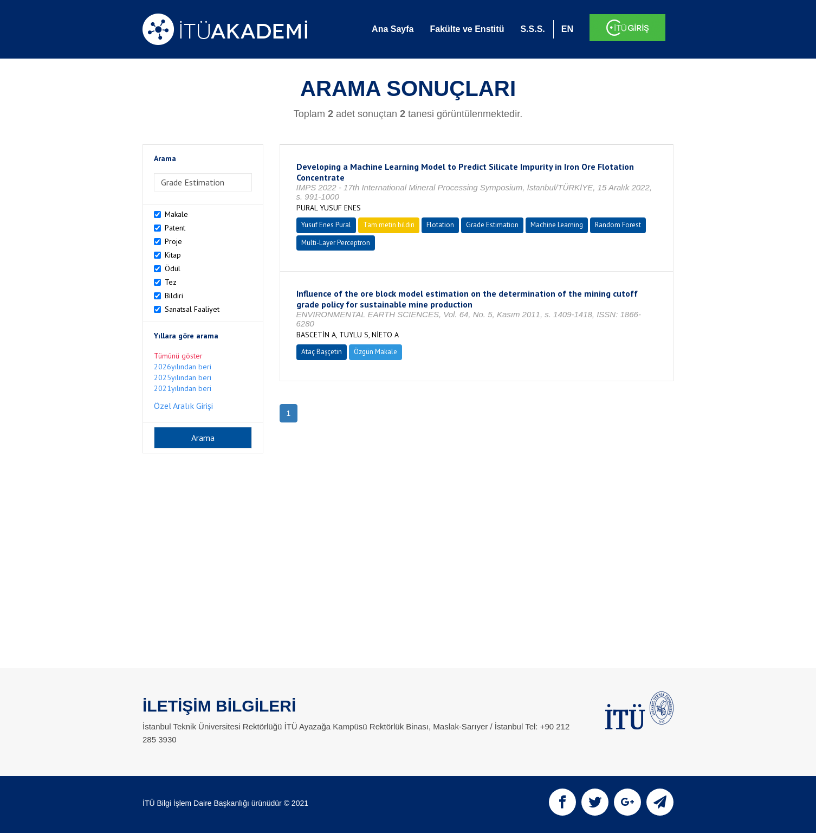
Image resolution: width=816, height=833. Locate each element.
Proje (173, 241)
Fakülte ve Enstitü (467, 29)
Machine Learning (556, 224)
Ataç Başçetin (321, 351)
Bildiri (174, 295)
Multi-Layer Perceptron (335, 242)
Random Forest (618, 224)
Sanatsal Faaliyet (192, 309)
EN (567, 29)
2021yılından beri (182, 388)
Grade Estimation (492, 224)
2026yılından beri (182, 366)
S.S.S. (532, 29)
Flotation (440, 224)
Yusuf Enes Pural (326, 224)
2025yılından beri (182, 377)
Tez (171, 282)
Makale (176, 214)
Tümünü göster (178, 356)
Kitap (173, 255)
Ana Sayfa (392, 29)
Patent (175, 228)
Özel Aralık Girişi (183, 405)
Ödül (172, 268)
